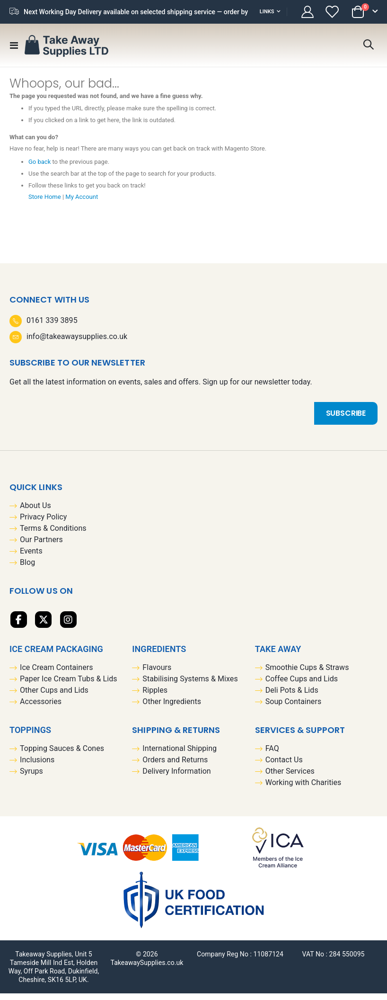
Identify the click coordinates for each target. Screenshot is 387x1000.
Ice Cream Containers (56, 674)
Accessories (41, 708)
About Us (35, 512)
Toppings (30, 736)
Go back (40, 168)
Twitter (43, 626)
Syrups (31, 777)
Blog (27, 569)
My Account (85, 203)
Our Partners (41, 546)
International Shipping (179, 754)
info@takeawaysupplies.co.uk (76, 343)
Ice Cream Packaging (56, 656)
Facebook (18, 626)
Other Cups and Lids (54, 696)
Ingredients (159, 656)
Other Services (290, 777)
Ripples (154, 696)
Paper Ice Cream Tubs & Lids (68, 685)
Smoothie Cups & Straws (307, 674)
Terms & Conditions (53, 535)
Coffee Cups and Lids (301, 685)
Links (267, 12)
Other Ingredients (171, 708)
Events (31, 558)
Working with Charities (303, 789)
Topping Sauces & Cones (62, 754)
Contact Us (284, 766)
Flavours (156, 674)
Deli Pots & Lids (291, 696)
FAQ (272, 754)
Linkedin (68, 626)
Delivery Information (176, 777)
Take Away (278, 656)
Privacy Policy (43, 523)
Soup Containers (293, 708)
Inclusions (37, 766)
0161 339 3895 (52, 326)
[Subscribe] (346, 420)
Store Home (45, 203)
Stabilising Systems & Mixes (189, 685)
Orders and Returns (175, 766)
